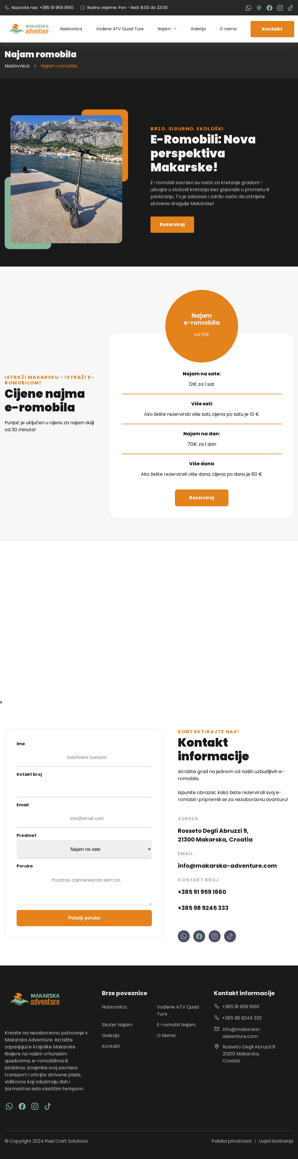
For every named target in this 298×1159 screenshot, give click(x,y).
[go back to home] (35, 999)
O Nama (166, 1035)
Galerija (198, 29)
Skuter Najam (117, 1024)
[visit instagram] (35, 1106)
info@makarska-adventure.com (227, 866)
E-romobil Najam (176, 1024)
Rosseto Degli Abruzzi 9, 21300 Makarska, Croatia (215, 835)
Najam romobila (59, 66)
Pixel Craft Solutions (66, 1141)
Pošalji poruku (84, 917)
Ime (84, 754)
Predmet (84, 845)
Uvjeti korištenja (276, 1141)
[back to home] (29, 29)
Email (84, 815)
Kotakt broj (84, 784)
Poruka (84, 884)
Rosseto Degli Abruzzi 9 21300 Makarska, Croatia (244, 1053)
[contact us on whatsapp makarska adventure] (184, 936)
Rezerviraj (172, 224)
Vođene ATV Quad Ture (120, 29)
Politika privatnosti (232, 1141)
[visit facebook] (9, 1106)
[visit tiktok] (47, 1106)
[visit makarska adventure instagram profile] (215, 936)
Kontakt (272, 29)
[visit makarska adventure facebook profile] (199, 936)
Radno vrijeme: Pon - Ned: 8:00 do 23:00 (124, 7)
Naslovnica (71, 29)
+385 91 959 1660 (202, 892)
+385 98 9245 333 (203, 908)
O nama (228, 29)
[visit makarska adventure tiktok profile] (230, 936)
